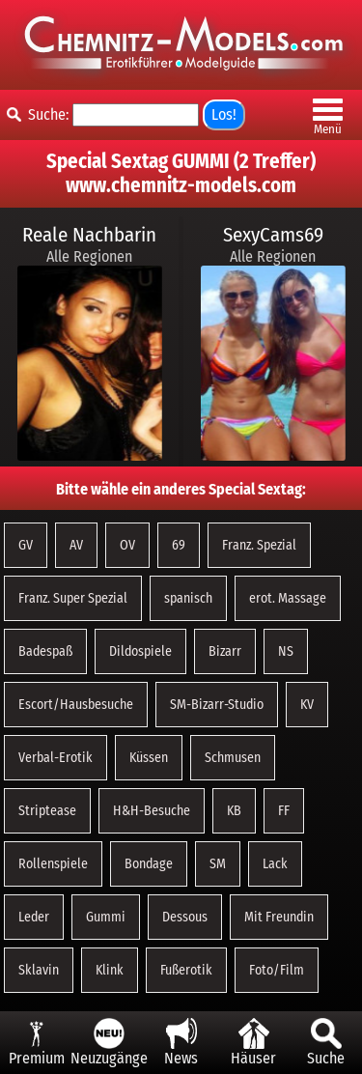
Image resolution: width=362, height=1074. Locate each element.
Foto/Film (276, 970)
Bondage (149, 864)
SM (217, 864)
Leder (33, 917)
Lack (275, 864)
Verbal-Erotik (55, 757)
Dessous (185, 917)
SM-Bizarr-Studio (217, 704)
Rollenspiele (53, 864)
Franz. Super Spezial (72, 598)
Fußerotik (186, 970)
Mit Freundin (279, 917)
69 (178, 545)
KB (234, 811)
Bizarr (225, 651)
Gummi (105, 917)
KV (307, 704)
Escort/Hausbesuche (75, 704)
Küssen (148, 757)
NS (285, 651)
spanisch (188, 598)
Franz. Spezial (259, 545)
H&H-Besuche (151, 811)
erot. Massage (287, 598)
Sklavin (38, 970)
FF (284, 811)
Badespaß (45, 651)
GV (25, 545)
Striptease (47, 811)
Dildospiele (140, 651)
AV (76, 545)
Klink (110, 970)
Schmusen (233, 757)
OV (127, 545)
